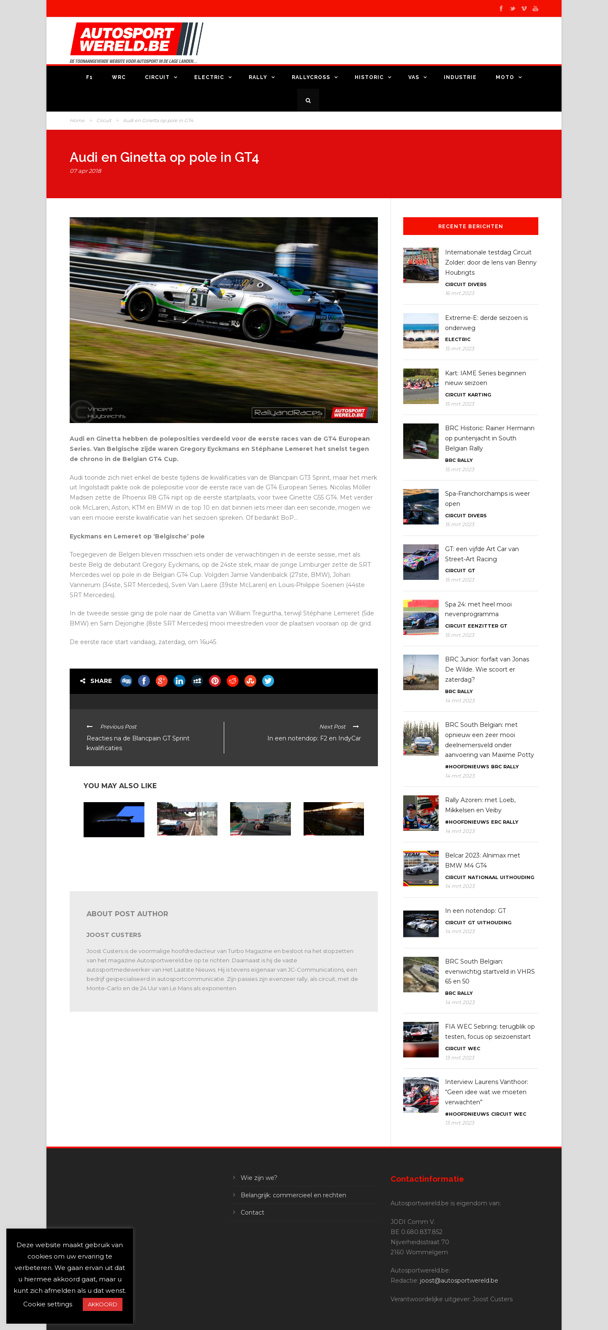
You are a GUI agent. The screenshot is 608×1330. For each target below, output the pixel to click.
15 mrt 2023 (459, 348)
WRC (119, 77)
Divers (477, 284)
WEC (474, 1048)
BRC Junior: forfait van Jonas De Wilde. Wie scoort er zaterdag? (487, 669)
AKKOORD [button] (102, 1304)
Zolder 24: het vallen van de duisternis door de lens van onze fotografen (333, 849)
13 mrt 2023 (459, 1057)
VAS (413, 77)
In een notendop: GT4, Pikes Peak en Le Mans (111, 848)
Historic (369, 77)
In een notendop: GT (475, 911)
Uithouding (517, 877)
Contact (252, 1212)
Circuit (157, 77)
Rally (258, 77)
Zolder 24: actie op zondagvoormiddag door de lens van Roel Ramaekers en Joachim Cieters (258, 855)
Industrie (460, 77)
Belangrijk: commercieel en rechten (293, 1195)
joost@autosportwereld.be (459, 1280)
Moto (505, 77)
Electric (209, 77)
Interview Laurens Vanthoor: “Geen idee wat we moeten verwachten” (486, 1092)
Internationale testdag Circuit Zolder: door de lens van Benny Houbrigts (491, 262)
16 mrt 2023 (459, 293)
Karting (479, 395)
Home (77, 120)
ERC (496, 822)
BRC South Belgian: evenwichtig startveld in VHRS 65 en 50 (490, 972)
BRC (450, 460)
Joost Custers (114, 935)
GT (471, 571)
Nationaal (483, 877)
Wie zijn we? (259, 1178)
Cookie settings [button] (47, 1304)
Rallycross (311, 77)
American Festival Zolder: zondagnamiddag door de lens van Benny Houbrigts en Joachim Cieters (185, 858)
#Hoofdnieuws (467, 767)
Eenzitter (483, 626)
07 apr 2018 (85, 170)
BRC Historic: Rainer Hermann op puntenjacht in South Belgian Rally (490, 438)
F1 (89, 77)
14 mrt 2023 (460, 700)
